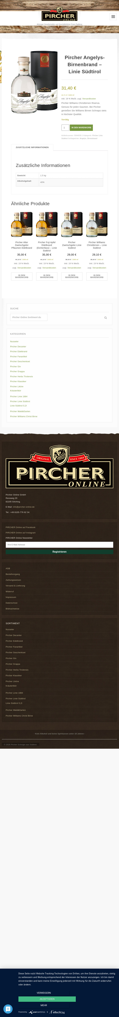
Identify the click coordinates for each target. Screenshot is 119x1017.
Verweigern (33, 1006)
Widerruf (10, 591)
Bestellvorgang (13, 574)
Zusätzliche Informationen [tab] (32, 147)
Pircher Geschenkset (20, 361)
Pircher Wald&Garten (20, 411)
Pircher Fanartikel (18, 357)
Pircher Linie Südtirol (20, 401)
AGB (8, 568)
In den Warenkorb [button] (22, 276)
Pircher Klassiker (18, 381)
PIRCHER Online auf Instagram (21, 533)
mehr (101, 1006)
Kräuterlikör (15, 391)
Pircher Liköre (16, 386)
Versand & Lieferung (15, 586)
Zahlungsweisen (13, 580)
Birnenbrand (92, 138)
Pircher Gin (15, 366)
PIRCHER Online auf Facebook (20, 527)
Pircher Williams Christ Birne (23, 416)
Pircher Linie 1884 (18, 396)
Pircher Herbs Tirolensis (21, 376)
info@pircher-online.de (23, 507)
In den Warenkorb (81, 128)
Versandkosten (89, 99)
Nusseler (14, 341)
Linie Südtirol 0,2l (18, 406)
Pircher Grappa (17, 371)
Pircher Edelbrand (18, 351)
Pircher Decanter (18, 347)
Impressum (11, 597)
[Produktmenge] (65, 128)
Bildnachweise (12, 609)
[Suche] (106, 318)
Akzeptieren (67, 1006)
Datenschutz (12, 603)
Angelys (83, 138)
